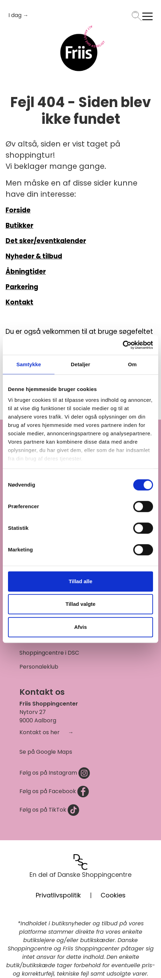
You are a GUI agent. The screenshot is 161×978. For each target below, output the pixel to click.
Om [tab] (132, 364)
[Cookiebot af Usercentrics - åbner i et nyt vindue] (122, 344)
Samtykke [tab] (28, 364)
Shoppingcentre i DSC (49, 653)
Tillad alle (80, 581)
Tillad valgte (80, 604)
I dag (15, 15)
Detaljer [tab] (80, 364)
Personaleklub (38, 667)
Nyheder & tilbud (34, 256)
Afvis (80, 627)
